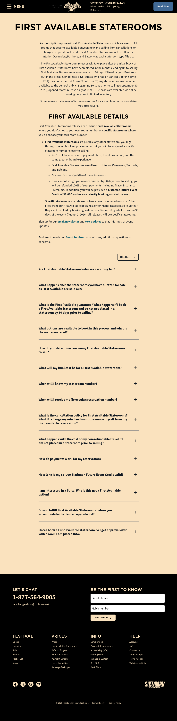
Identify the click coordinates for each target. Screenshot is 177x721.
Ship (15, 650)
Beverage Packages (60, 667)
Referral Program (59, 650)
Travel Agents (136, 658)
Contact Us (134, 650)
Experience (18, 646)
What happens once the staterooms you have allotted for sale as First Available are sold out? (82, 287)
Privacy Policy (98, 703)
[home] (88, 6)
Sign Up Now (103, 617)
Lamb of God (97, 641)
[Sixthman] (155, 684)
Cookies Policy (115, 703)
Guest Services (75, 237)
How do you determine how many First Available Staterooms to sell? (82, 350)
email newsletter (68, 222)
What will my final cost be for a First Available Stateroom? (80, 368)
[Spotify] (38, 684)
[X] (24, 684)
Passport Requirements (102, 646)
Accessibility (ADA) (99, 650)
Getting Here (97, 654)
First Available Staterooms (64, 646)
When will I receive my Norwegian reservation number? (78, 399)
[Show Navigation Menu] (15, 6)
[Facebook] (16, 684)
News (15, 663)
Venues (16, 654)
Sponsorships (136, 654)
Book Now (163, 6)
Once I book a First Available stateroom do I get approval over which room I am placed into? (83, 532)
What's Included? (59, 654)
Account (133, 641)
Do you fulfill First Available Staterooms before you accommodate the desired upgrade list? (75, 512)
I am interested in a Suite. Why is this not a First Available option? (80, 492)
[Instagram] (32, 684)
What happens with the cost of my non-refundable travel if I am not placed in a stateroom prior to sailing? (81, 441)
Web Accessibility (137, 663)
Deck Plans (96, 667)
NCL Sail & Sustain (99, 658)
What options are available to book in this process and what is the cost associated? (83, 330)
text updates (93, 222)
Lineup (16, 641)
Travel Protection (59, 663)
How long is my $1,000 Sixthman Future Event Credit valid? (81, 475)
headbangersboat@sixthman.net (31, 604)
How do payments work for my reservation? (70, 459)
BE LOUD (95, 663)
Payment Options (59, 658)
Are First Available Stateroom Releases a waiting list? (77, 269)
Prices (54, 641)
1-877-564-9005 (34, 597)
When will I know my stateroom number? (68, 384)
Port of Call (18, 658)
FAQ (131, 646)
